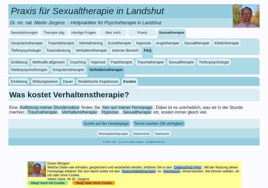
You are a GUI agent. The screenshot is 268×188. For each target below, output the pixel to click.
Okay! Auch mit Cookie (47, 183)
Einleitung (19, 62)
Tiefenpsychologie (26, 50)
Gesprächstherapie (27, 43)
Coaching (78, 62)
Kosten (129, 81)
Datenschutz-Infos (187, 167)
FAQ (148, 50)
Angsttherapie (167, 43)
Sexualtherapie (172, 32)
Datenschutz (141, 133)
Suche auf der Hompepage (106, 123)
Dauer (68, 81)
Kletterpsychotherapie (29, 70)
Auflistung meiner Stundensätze (49, 107)
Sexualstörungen (24, 32)
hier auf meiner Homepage (127, 107)
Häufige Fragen (83, 32)
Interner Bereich (125, 50)
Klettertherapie (226, 43)
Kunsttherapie (119, 43)
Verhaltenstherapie (91, 50)
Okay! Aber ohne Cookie (94, 183)
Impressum (162, 133)
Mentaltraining (91, 43)
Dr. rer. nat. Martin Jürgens (131, 142)
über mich (113, 32)
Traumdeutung (58, 50)
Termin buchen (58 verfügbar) (158, 123)
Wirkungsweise (45, 81)
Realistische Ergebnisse (98, 81)
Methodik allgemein (48, 62)
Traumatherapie (61, 43)
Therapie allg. (54, 32)
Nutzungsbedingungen (113, 133)
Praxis (142, 32)
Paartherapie (121, 62)
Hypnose (143, 43)
